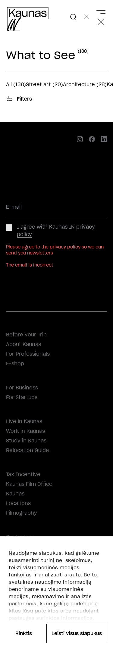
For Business (22, 388)
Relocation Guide (27, 450)
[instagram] (80, 139)
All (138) (16, 84)
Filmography (21, 513)
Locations (18, 503)
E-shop (15, 363)
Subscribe (22, 279)
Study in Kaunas (26, 441)
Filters (19, 98)
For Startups (21, 397)
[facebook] (92, 139)
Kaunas (15, 494)
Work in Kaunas (25, 431)
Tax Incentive (23, 474)
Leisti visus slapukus (77, 633)
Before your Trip (26, 335)
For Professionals (28, 354)
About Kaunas (23, 344)
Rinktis (23, 633)
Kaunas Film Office (29, 484)
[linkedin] (104, 139)
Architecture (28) (85, 84)
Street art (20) (44, 84)
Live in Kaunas (24, 421)
